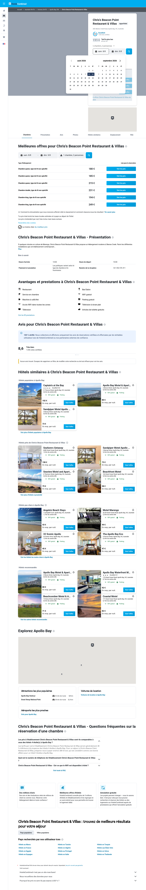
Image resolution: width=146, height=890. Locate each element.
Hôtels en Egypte (25, 851)
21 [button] (85, 82)
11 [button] (74, 78)
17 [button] (70, 82)
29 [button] (89, 85)
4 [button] (113, 70)
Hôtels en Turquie (103, 844)
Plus (20, 249)
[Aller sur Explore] (4, 30)
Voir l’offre (69, 403)
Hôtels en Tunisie (64, 844)
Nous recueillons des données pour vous (78, 876)
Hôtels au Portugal (65, 851)
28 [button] (85, 85)
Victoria (39, 9)
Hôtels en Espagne (25, 854)
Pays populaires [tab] (26, 833)
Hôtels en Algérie (64, 848)
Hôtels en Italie (63, 854)
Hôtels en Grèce (103, 851)
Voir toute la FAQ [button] (59, 770)
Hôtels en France (25, 848)
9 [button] (92, 74)
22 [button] (89, 82)
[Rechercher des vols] (4, 10)
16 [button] (93, 78)
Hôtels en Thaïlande (104, 854)
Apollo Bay (53, 9)
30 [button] (93, 85)
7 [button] (85, 74)
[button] (4, 3)
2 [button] (92, 70)
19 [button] (78, 82)
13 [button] (81, 78)
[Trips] (4, 37)
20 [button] (81, 82)
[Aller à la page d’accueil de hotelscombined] (17, 3)
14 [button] (85, 78)
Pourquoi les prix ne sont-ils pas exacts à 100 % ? (78, 880)
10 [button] (70, 78)
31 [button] (70, 89)
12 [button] (78, 78)
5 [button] (77, 74)
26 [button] (78, 85)
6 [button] (81, 74)
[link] (36, 432)
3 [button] (70, 74)
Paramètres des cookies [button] (27, 223)
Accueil (19, 9)
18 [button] (74, 82)
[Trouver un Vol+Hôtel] (4, 25)
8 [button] (102, 74)
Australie (27, 9)
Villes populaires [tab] (43, 833)
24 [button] (70, 85)
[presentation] (126, 146)
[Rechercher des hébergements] (4, 15)
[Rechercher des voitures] (4, 20)
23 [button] (93, 82)
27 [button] (81, 85)
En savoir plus (110, 212)
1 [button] (102, 70)
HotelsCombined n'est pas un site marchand (78, 872)
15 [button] (89, 78)
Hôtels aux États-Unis (105, 848)
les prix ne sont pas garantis (74, 865)
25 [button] (74, 85)
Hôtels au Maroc (25, 844)
